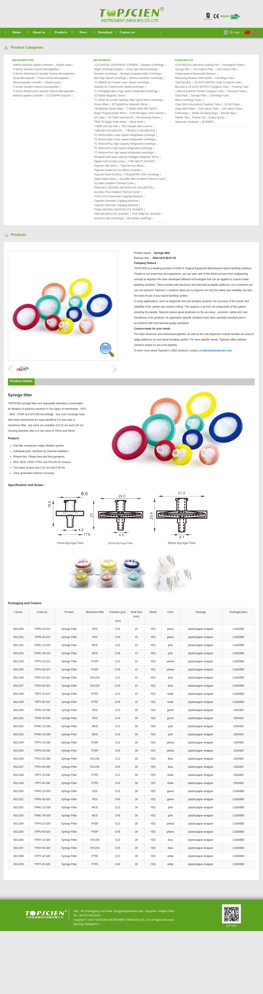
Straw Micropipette (24, 78)
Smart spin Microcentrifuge (142, 69)
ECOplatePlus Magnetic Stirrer (129, 104)
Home (16, 32)
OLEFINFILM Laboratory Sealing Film (197, 64)
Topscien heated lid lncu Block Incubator (117, 170)
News (83, 32)
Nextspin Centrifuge (105, 73)
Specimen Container (187, 121)
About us (38, 32)
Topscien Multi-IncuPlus (108, 174)
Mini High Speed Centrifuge (110, 78)
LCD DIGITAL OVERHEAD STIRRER (116, 64)
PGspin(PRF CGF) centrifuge (142, 174)
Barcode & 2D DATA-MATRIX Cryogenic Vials (201, 86)
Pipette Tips (182, 117)
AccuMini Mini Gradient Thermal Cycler (142, 178)
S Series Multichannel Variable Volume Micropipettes (44, 73)
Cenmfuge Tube (224, 78)
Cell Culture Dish (226, 69)
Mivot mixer (136, 121)
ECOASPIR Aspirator (58, 95)
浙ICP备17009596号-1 (86, 924)
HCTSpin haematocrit (120, 117)
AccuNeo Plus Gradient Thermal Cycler (117, 192)
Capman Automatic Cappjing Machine (116, 200)
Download (105, 32)
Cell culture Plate (209, 108)
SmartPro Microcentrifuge (109, 218)
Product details (21, 381)
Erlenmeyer (181, 113)
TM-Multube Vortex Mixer (108, 108)
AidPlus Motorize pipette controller (33, 64)
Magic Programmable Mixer (110, 113)
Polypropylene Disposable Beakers (195, 73)
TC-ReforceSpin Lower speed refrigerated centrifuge (124, 135)
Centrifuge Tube (219, 95)
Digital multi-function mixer (109, 161)
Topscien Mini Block (105, 165)
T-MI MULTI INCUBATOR (140, 130)
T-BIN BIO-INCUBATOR (108, 130)
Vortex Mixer (101, 104)
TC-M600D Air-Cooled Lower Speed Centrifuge (121, 82)
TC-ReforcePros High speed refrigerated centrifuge (123, 152)
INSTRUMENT (102, 60)
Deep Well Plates (185, 108)
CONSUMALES (183, 60)
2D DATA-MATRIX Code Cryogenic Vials (218, 82)
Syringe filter (182, 69)
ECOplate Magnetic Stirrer (109, 95)
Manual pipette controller (27, 82)
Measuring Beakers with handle (193, 78)
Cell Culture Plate (203, 69)
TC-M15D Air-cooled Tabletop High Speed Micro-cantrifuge (128, 100)
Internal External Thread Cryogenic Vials (200, 91)
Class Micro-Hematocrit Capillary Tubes (198, 104)
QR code (234, 32)
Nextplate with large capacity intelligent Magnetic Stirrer (126, 157)
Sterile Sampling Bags (205, 113)
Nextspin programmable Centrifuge (140, 73)
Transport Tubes (236, 91)
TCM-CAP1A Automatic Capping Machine (118, 196)
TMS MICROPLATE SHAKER (111, 214)
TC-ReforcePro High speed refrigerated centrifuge (123, 148)
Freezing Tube (240, 86)
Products (61, 32)
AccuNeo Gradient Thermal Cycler (114, 183)
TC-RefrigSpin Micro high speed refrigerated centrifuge (126, 91)
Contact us (127, 32)
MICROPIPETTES (23, 60)
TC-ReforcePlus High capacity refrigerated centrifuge (125, 143)
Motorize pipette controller (28, 95)
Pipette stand (63, 64)
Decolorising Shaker (148, 117)
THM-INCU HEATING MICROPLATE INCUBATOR (123, 187)
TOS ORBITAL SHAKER (146, 214)
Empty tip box (216, 117)
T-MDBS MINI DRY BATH (142, 108)
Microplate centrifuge (139, 218)
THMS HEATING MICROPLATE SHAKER (118, 209)
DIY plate (99, 117)
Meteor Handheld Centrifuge (146, 78)
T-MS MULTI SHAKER (141, 161)
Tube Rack (181, 95)
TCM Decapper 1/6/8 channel (147, 113)
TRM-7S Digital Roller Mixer (110, 121)
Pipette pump (52, 82)
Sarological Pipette (233, 64)
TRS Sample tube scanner (136, 126)
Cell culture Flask (232, 108)
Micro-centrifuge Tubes (188, 100)
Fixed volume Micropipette (53, 78)
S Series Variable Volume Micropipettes (36, 69)
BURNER (207, 121)
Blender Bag (228, 113)
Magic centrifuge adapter (108, 69)
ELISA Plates (232, 104)
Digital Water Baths (105, 178)
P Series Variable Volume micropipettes (36, 86)
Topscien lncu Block (131, 165)
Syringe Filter (198, 95)
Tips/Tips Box (183, 82)
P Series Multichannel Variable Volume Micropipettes (43, 91)
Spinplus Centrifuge (152, 64)
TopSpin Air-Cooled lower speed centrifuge (119, 86)
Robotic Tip (198, 117)
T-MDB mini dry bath (106, 126)
